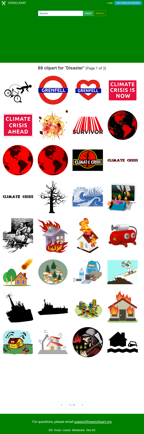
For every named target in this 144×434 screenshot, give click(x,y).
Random (100, 13)
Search (88, 13)
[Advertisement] (72, 39)
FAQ (51, 430)
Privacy (57, 430)
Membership (78, 430)
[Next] (82, 405)
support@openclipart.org (93, 422)
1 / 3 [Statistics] (72, 405)
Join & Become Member (128, 3)
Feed (88, 430)
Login (110, 3)
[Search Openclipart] (60, 13)
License (67, 430)
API (93, 430)
